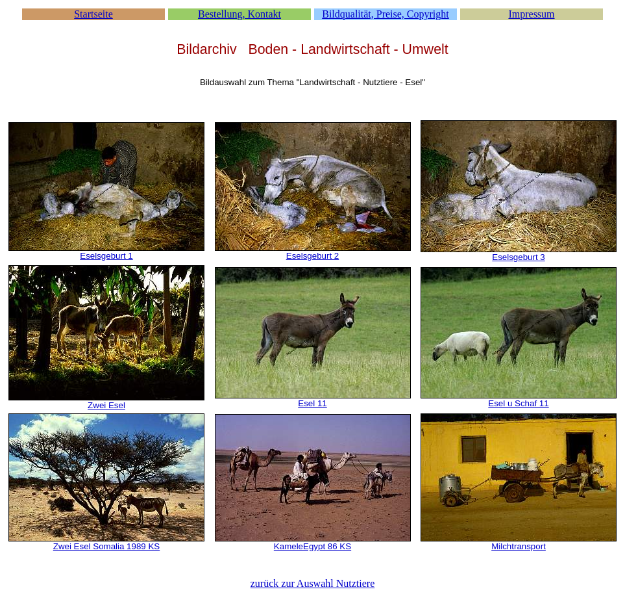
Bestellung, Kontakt (239, 14)
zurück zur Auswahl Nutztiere (312, 583)
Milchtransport (518, 546)
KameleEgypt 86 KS (312, 546)
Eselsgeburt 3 (518, 257)
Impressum (531, 14)
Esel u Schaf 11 (518, 403)
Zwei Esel (106, 405)
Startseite (93, 14)
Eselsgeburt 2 (312, 256)
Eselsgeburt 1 (106, 256)
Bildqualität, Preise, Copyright (385, 14)
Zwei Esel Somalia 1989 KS (106, 546)
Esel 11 (312, 403)
